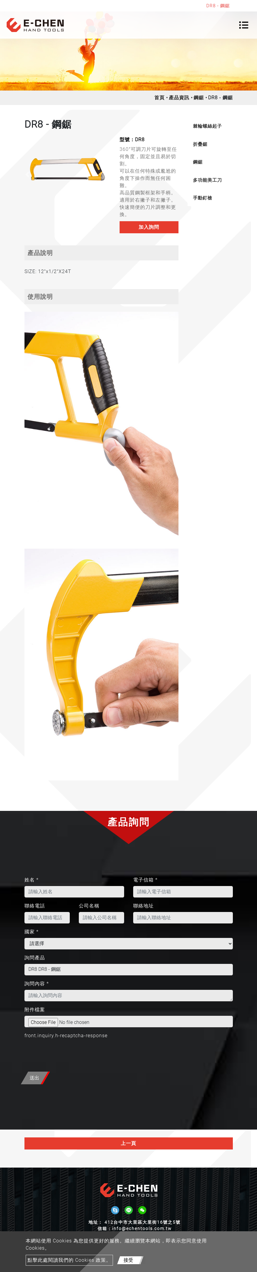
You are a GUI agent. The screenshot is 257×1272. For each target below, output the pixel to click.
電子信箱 (145, 880)
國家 (31, 932)
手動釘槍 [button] (202, 198)
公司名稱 (89, 906)
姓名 (31, 880)
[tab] (210, 126)
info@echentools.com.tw (142, 1228)
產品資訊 (179, 97)
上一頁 (128, 1143)
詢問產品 (34, 958)
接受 (128, 1260)
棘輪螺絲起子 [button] (207, 126)
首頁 (159, 97)
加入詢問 (149, 227)
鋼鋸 (199, 97)
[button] (27, 174)
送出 (34, 1078)
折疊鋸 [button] (200, 144)
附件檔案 (34, 1009)
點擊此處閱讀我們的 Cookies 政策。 (69, 1260)
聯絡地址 (143, 906)
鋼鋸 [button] (198, 162)
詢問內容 (36, 984)
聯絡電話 (34, 906)
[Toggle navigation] (243, 25)
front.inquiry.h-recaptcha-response (66, 1035)
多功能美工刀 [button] (207, 180)
